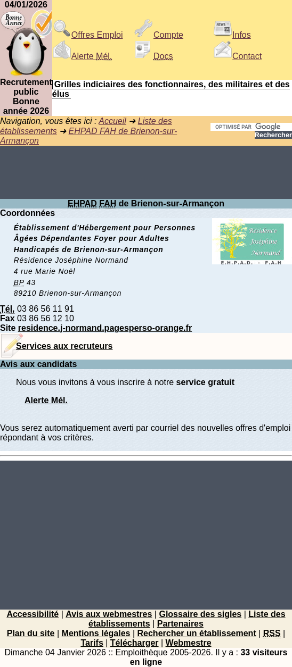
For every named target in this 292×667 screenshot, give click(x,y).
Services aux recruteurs (64, 346)
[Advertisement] (146, 172)
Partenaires (180, 623)
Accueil (112, 121)
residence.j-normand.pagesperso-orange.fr (105, 327)
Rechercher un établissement (196, 633)
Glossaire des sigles (200, 614)
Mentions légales (96, 633)
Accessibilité (32, 614)
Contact (237, 56)
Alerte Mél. (46, 400)
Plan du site (31, 633)
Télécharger (134, 642)
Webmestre (189, 642)
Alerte (82, 56)
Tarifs (91, 642)
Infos (232, 34)
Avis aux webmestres (109, 614)
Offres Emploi (87, 34)
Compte (158, 34)
